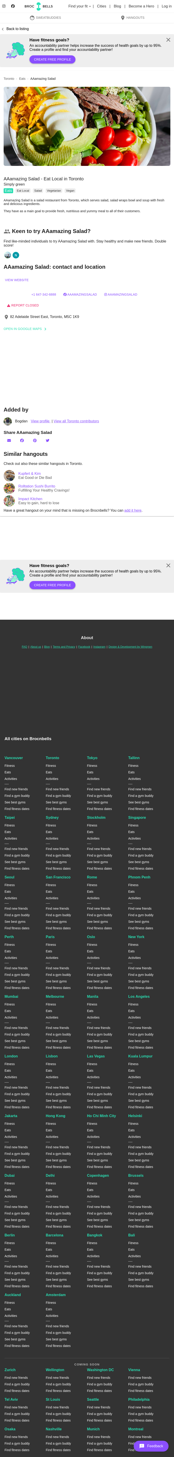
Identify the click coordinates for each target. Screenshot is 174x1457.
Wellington (55, 1370)
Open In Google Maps (26, 329)
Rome (92, 877)
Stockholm (96, 817)
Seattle (93, 1399)
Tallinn (134, 758)
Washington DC (100, 1370)
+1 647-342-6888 (43, 294)
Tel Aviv (11, 1399)
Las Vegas (96, 1056)
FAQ (24, 646)
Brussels (136, 1175)
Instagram (99, 646)
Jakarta (11, 1116)
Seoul (9, 877)
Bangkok (94, 1235)
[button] (87, 126)
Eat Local (23, 190)
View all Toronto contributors (76, 421)
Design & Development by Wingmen (130, 646)
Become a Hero (142, 6)
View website (17, 280)
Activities (11, 779)
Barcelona (54, 1235)
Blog (118, 6)
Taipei (10, 817)
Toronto (52, 758)
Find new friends (16, 789)
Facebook (84, 646)
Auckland (13, 1295)
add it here (133, 510)
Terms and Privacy (64, 646)
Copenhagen (98, 1175)
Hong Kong (55, 1116)
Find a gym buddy (17, 796)
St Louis (53, 1399)
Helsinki (135, 1116)
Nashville (54, 1429)
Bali (131, 1235)
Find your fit (80, 6)
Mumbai (11, 996)
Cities (102, 6)
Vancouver (14, 758)
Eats (8, 191)
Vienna (134, 1370)
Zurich (10, 1370)
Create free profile (52, 59)
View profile (41, 421)
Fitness (10, 765)
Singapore (137, 817)
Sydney (52, 817)
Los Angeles (139, 996)
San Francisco (58, 877)
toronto (9, 78)
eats (22, 78)
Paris (50, 937)
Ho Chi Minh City (101, 1116)
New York (136, 937)
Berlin (10, 1235)
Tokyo (92, 758)
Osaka (10, 1429)
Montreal (135, 1429)
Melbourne (55, 996)
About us (35, 646)
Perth (9, 937)
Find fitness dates (17, 809)
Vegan (70, 190)
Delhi (50, 1175)
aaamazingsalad (80, 294)
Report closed (22, 305)
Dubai (9, 1175)
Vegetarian (54, 190)
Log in (167, 6)
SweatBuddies (45, 17)
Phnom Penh (139, 877)
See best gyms (15, 802)
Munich (93, 1429)
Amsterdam (56, 1295)
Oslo (91, 937)
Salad (38, 190)
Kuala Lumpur (140, 1056)
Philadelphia (139, 1399)
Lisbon (52, 1056)
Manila (92, 996)
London (11, 1056)
